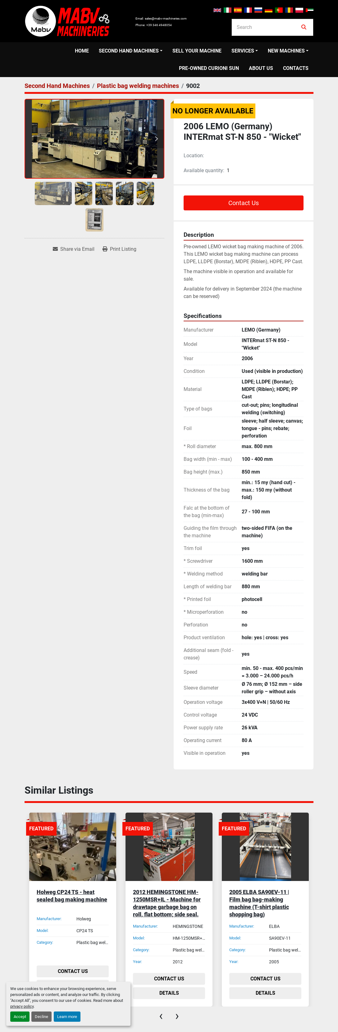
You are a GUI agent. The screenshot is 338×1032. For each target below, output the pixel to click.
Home (82, 51)
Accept (20, 1016)
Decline (41, 1016)
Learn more (67, 1016)
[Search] (268, 27)
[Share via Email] (73, 249)
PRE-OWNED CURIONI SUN (209, 68)
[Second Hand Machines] (57, 85)
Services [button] (242, 51)
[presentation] (161, 1016)
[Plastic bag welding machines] (138, 85)
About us (261, 68)
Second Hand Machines (129, 51)
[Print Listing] (119, 249)
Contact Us (243, 203)
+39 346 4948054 (159, 25)
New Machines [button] (286, 51)
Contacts (295, 68)
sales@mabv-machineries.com (166, 18)
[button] (130, 51)
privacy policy (22, 1006)
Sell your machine (197, 51)
